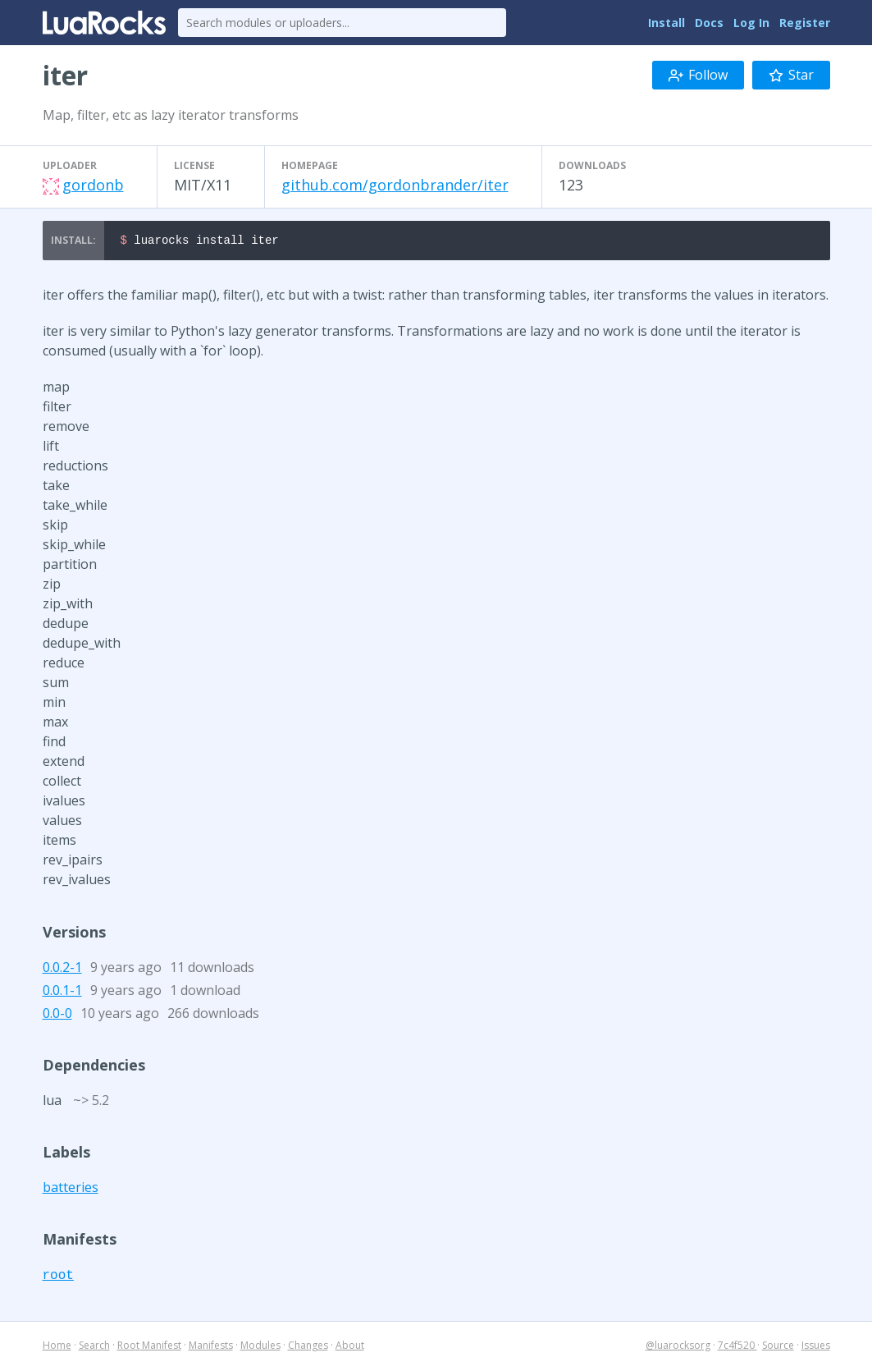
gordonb (93, 185)
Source (778, 1348)
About (350, 1348)
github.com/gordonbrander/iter (395, 185)
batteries (70, 1190)
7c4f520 (737, 1348)
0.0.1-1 (62, 993)
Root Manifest (149, 1348)
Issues (815, 1348)
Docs (709, 22)
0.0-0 (57, 1015)
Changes (308, 1348)
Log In (751, 22)
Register (804, 22)
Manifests (211, 1348)
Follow (698, 75)
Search (94, 1348)
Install (666, 22)
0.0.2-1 (62, 970)
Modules (260, 1348)
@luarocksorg (678, 1348)
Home (57, 1348)
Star (791, 75)
